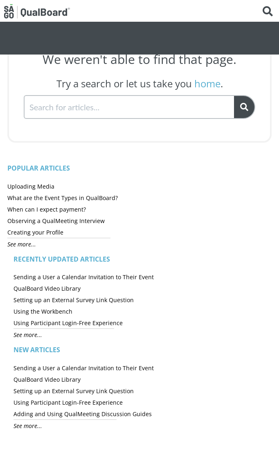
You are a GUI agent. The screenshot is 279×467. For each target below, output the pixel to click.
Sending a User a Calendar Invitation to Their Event (84, 277)
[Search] (244, 107)
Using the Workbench (43, 311)
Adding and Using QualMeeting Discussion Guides (83, 414)
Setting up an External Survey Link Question (74, 300)
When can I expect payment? (46, 209)
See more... (21, 244)
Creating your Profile (35, 232)
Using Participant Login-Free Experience (68, 323)
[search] (129, 107)
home (207, 83)
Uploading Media (30, 186)
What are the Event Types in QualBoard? (62, 198)
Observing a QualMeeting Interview (56, 221)
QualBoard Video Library (47, 288)
